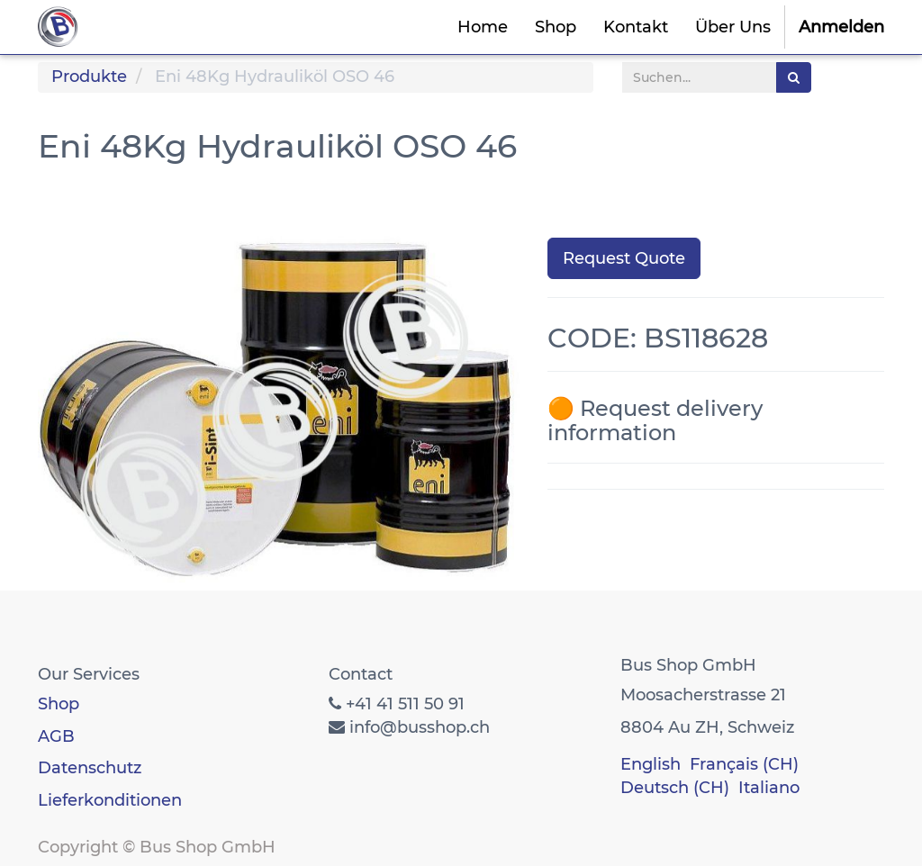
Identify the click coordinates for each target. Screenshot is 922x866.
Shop (58, 704)
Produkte (89, 76)
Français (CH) (744, 764)
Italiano (769, 788)
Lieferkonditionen (110, 800)
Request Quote (624, 258)
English (650, 764)
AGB (56, 736)
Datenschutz (89, 768)
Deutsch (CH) (674, 788)
